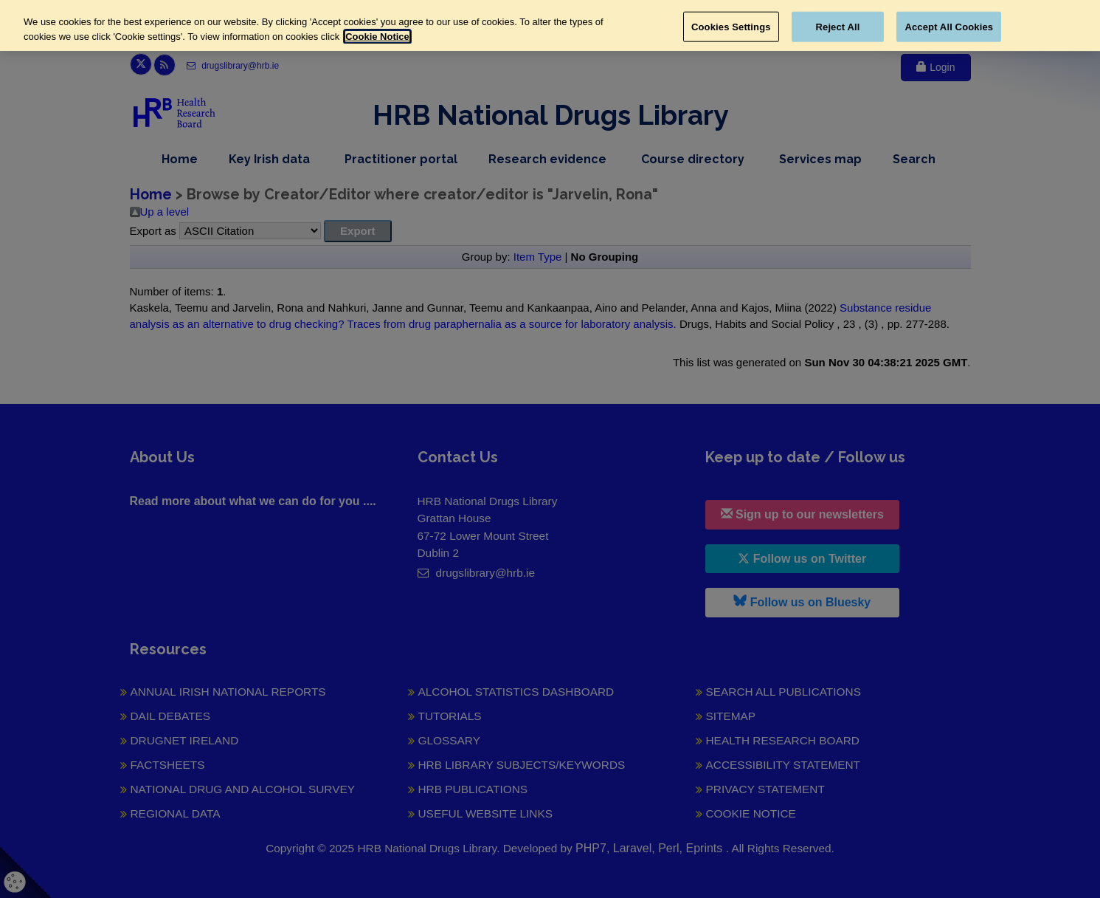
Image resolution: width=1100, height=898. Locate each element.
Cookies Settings (731, 26)
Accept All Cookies (948, 26)
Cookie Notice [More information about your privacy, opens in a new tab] (377, 36)
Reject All (838, 26)
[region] (550, 25)
